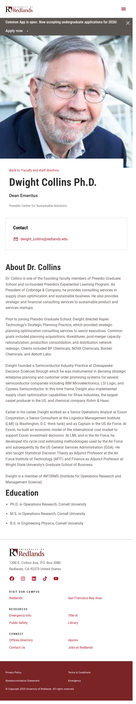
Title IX (73, 615)
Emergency (74, 680)
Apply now (17, 31)
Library (73, 623)
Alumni (73, 640)
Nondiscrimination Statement (22, 680)
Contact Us (17, 647)
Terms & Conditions (79, 672)
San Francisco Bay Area (85, 598)
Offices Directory (21, 640)
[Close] (128, 23)
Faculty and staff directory (36, 170)
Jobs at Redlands (80, 647)
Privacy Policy (13, 672)
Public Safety (18, 623)
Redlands (15, 598)
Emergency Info (20, 615)
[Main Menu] (123, 9)
